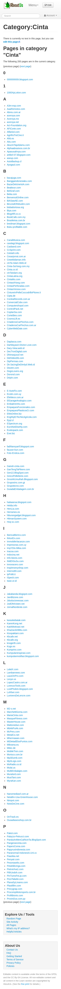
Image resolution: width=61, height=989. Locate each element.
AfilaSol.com (13, 132)
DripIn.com (12, 377)
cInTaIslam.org (14, 272)
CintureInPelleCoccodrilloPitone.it (24, 292)
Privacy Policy (14, 962)
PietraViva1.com (15, 869)
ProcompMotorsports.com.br (21, 892)
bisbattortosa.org (15, 207)
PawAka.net (13, 856)
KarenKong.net (14, 623)
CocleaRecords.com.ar (18, 299)
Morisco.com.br (14, 754)
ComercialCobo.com (17, 302)
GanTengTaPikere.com (18, 469)
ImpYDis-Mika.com (16, 548)
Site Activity (12, 922)
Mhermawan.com (15, 738)
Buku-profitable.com (17, 227)
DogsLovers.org (15, 371)
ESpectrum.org (14, 423)
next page (25, 66)
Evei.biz (11, 433)
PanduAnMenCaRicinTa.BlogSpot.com (26, 839)
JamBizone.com (15, 597)
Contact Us (12, 949)
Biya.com (11, 210)
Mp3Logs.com (14, 761)
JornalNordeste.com (17, 607)
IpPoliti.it (11, 574)
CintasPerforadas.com (18, 286)
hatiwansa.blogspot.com (19, 502)
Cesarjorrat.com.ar (16, 256)
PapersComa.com (16, 846)
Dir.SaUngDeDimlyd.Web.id (21, 364)
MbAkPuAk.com (15, 728)
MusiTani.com (14, 777)
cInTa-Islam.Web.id (16, 263)
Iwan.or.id (12, 581)
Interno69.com (14, 571)
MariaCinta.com (15, 715)
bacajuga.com (14, 177)
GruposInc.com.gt (16, 482)
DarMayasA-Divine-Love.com (21, 345)
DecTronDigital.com (17, 351)
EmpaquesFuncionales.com (21, 407)
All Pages (11, 925)
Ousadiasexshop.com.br (19, 820)
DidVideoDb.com (15, 358)
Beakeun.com (14, 187)
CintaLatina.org (14, 276)
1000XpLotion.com (16, 92)
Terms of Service (15, 959)
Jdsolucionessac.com (17, 600)
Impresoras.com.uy (16, 544)
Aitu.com (11, 141)
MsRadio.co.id (14, 764)
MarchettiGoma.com (17, 712)
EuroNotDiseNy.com (17, 427)
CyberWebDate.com (17, 328)
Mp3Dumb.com (14, 757)
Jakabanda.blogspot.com (19, 594)
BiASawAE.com (15, 200)
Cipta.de (11, 295)
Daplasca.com (14, 341)
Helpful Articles (14, 931)
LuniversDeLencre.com (18, 695)
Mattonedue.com (15, 725)
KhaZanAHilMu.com (17, 630)
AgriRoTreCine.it (15, 135)
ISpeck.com (13, 577)
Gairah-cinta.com (15, 466)
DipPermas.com (15, 361)
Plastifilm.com (14, 885)
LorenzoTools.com (16, 685)
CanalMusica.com (16, 240)
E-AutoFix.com (14, 390)
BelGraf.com (13, 191)
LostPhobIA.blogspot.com (20, 689)
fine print (25, 984)
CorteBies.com (14, 315)
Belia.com (12, 194)
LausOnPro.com (15, 676)
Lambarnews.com (16, 672)
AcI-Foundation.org (16, 125)
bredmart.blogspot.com (18, 223)
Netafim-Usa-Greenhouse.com (22, 797)
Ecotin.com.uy (14, 394)
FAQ (9, 953)
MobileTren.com (15, 751)
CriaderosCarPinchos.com (20, 322)
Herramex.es (13, 512)
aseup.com (12, 158)
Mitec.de (11, 748)
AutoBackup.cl (14, 161)
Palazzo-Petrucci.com (18, 836)
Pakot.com (12, 833)
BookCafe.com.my (16, 217)
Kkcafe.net (12, 636)
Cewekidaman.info (16, 259)
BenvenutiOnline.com (17, 197)
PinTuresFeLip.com (17, 875)
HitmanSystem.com (17, 518)
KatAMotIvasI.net (15, 626)
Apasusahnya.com (16, 151)
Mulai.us (11, 767)
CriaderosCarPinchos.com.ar (21, 325)
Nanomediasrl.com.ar (17, 794)
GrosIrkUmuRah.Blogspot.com (22, 479)
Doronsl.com (13, 374)
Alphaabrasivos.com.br (18, 148)
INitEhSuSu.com (15, 561)
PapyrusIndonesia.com (18, 849)
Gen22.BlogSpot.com (17, 472)
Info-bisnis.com (14, 558)
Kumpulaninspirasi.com (18, 653)
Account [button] (50, 15)
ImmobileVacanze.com (18, 541)
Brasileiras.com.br (16, 220)
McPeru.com (13, 731)
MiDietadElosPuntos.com (19, 741)
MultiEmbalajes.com (17, 771)
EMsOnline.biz (14, 413)
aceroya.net (13, 122)
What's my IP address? (18, 928)
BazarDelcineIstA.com (18, 184)
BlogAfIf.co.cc (14, 214)
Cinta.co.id (12, 269)
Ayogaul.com (13, 164)
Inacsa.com (13, 551)
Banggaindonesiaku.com (19, 181)
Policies (10, 966)
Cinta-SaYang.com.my (18, 266)
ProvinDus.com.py (16, 898)
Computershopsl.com (17, 305)
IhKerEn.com (13, 538)
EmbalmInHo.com (16, 404)
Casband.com (14, 246)
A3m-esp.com (14, 105)
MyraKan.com (14, 780)
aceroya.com (13, 115)
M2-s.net (11, 708)
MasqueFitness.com (17, 718)
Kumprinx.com (14, 649)
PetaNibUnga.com (16, 866)
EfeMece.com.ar (15, 397)
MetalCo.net (13, 735)
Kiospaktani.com (15, 633)
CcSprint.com (13, 250)
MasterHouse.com (16, 721)
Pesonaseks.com (15, 862)
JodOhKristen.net (15, 603)
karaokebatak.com (16, 620)
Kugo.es (11, 646)
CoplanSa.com (14, 312)
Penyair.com (13, 859)
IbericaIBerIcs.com (16, 535)
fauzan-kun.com (15, 449)
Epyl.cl (10, 420)
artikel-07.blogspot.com (18, 155)
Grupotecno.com (15, 486)
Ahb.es (10, 138)
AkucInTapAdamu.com (18, 145)
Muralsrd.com (14, 774)
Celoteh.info (13, 253)
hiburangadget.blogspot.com (21, 515)
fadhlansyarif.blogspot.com (20, 446)
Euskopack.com (15, 430)
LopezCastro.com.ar (17, 682)
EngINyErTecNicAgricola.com (22, 417)
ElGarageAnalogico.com (19, 400)
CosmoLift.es (13, 318)
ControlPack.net (15, 309)
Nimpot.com (13, 800)
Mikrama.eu (13, 744)
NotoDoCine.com (15, 803)
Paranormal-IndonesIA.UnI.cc (22, 853)
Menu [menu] (33, 5)
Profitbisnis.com (15, 895)
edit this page (10, 41)
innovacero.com (15, 564)
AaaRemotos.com (16, 109)
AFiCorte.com (14, 128)
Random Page (14, 918)
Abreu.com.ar (13, 112)
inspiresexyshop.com (17, 567)
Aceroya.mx (13, 118)
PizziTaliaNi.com (15, 879)
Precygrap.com (14, 889)
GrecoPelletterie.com (17, 476)
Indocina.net (13, 554)
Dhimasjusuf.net (15, 354)
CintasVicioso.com (16, 289)
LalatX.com (12, 669)
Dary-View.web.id (15, 348)
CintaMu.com (13, 279)
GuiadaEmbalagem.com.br (20, 489)
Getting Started (14, 956)
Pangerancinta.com (17, 843)
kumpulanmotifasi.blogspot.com (23, 656)
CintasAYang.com (16, 282)
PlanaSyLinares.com (17, 882)
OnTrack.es (13, 816)
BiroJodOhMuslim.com (18, 204)
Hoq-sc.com (13, 522)
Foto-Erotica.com (15, 453)
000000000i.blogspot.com (20, 79)
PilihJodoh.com (14, 872)
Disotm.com (13, 368)
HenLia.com (13, 508)
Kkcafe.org (12, 640)
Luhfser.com (13, 692)
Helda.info (12, 505)
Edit (48, 5)
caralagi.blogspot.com (18, 243)
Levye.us (11, 679)
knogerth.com (14, 643)
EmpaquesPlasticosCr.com (20, 410)
